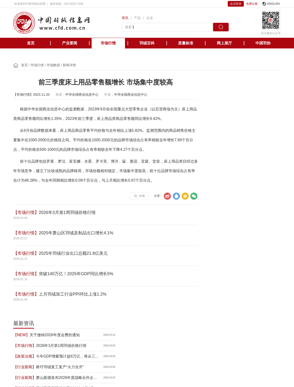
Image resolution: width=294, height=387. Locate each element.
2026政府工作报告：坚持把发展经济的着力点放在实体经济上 (242, 163)
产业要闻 (69, 43)
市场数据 (54, 65)
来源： (61, 94)
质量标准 (185, 43)
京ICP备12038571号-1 (118, 371)
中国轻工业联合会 (25, 333)
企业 (150, 18)
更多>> (275, 210)
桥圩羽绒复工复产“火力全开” (240, 131)
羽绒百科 (147, 43)
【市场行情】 (27, 212)
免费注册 (252, 3)
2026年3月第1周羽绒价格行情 (68, 212)
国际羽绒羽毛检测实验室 (225, 333)
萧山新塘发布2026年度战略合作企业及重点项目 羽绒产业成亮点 (242, 141)
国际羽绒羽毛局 (54, 333)
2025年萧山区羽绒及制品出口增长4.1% (77, 233)
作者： (110, 94)
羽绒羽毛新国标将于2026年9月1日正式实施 (242, 152)
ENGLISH (271, 3)
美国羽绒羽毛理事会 (113, 333)
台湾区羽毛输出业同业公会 (186, 333)
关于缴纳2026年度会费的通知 (237, 99)
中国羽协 (263, 43)
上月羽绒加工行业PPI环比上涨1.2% (73, 294)
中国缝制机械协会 (260, 333)
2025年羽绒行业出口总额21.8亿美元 (74, 253)
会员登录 (235, 3)
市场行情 (108, 43)
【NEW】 (204, 99)
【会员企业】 (207, 195)
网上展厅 (224, 43)
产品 (137, 18)
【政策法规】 (207, 120)
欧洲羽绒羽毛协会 (82, 333)
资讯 (125, 18)
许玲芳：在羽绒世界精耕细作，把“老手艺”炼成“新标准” (241, 195)
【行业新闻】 (207, 131)
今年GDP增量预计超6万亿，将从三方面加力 (239, 120)
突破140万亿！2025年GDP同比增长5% (77, 273)
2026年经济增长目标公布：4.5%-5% (242, 173)
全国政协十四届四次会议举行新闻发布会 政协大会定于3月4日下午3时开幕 (241, 184)
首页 (31, 43)
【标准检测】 (207, 152)
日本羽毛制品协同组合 (148, 333)
